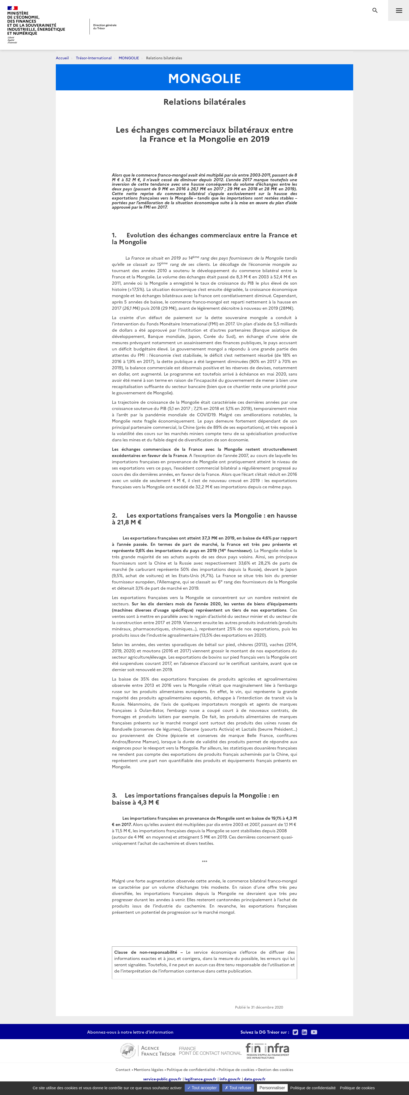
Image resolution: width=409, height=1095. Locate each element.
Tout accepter (202, 1088)
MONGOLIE (129, 57)
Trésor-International (94, 57)
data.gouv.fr (255, 1078)
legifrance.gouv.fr (200, 1078)
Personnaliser (272, 1088)
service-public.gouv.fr (162, 1078)
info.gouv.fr (230, 1078)
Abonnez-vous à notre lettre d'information (130, 1032)
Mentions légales (148, 1069)
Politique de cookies (236, 1069)
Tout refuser (238, 1088)
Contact (123, 1069)
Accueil (62, 57)
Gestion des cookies (275, 1069)
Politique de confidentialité (191, 1069)
